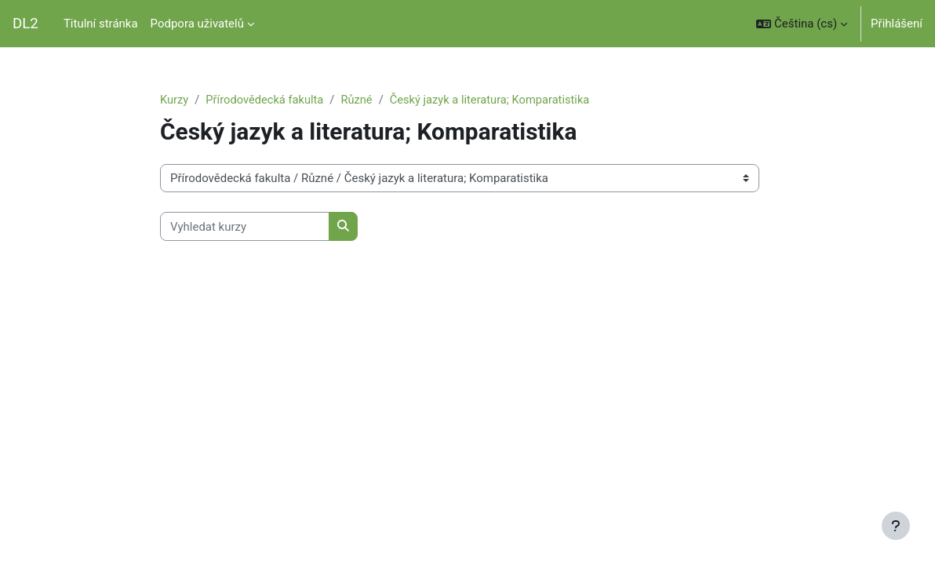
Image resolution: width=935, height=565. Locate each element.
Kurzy (174, 100)
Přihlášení (896, 23)
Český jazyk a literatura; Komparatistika (496, 100)
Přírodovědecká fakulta (266, 100)
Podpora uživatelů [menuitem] (197, 23)
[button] (801, 23)
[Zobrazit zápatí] (896, 526)
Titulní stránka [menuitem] (101, 23)
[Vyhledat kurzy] (244, 227)
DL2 (25, 23)
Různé (360, 100)
